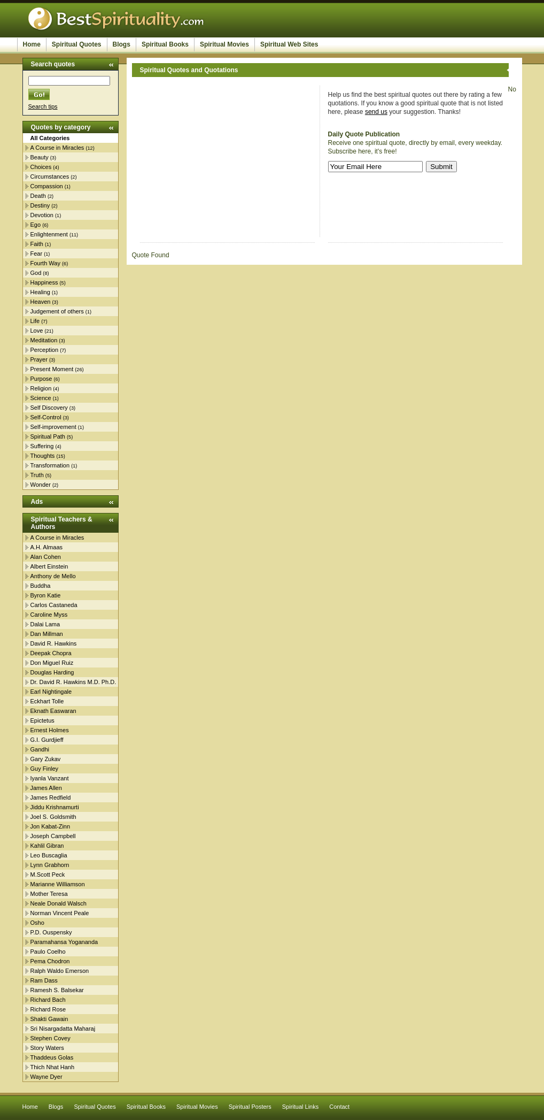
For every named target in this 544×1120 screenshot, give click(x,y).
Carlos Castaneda (53, 605)
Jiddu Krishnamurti (54, 807)
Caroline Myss (49, 614)
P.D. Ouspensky (51, 932)
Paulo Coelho (48, 951)
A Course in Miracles (57, 147)
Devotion (41, 215)
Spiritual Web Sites (289, 44)
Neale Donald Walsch (58, 903)
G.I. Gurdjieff (47, 740)
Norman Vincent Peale (59, 913)
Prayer (39, 359)
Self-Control (45, 417)
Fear (36, 253)
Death (38, 196)
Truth (37, 475)
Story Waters (47, 1048)
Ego (35, 224)
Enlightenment (49, 234)
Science (40, 398)
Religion (41, 388)
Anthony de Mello (53, 576)
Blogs (121, 44)
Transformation (50, 465)
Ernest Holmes (49, 730)
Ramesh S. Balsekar (57, 990)
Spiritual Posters (250, 1106)
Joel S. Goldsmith (53, 817)
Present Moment (52, 369)
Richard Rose (48, 1009)
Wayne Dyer (46, 1076)
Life (35, 321)
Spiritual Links (300, 1106)
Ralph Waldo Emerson (59, 971)
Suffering (42, 446)
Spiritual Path (47, 436)
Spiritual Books (165, 44)
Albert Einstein (49, 566)
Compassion (46, 186)
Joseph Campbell (53, 836)
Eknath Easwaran (53, 711)
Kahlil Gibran (47, 845)
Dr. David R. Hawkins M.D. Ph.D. (73, 682)
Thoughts (42, 455)
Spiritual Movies (224, 44)
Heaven (40, 301)
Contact (339, 1106)
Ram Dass (44, 980)
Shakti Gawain (49, 1019)
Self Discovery (49, 407)
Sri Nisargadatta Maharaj (63, 1028)
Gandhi (39, 749)
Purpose (41, 378)
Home (32, 44)
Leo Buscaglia (48, 855)
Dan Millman (46, 634)
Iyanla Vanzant (49, 778)
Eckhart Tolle (47, 701)
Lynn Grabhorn (49, 865)
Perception (44, 350)
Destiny (40, 205)
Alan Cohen (45, 557)
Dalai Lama (45, 624)
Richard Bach (48, 999)
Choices (41, 167)
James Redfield (50, 797)
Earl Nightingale (51, 691)
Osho (37, 922)
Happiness (44, 282)
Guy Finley (44, 768)
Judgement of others (57, 311)
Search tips (43, 106)
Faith (36, 244)
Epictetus (42, 720)
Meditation (44, 340)
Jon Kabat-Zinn (50, 826)
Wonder (40, 484)
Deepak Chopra (51, 653)
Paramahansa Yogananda (64, 942)
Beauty (39, 157)
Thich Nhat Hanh (52, 1067)
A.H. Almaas (46, 547)
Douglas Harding (52, 672)
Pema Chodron (50, 961)
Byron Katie (45, 595)
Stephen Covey (50, 1038)
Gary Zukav (45, 759)
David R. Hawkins (53, 643)
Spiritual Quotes (77, 44)
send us (376, 112)
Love (36, 330)
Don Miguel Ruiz (52, 662)
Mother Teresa (49, 894)
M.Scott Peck (47, 874)
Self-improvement (53, 427)
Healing (40, 292)
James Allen (46, 788)
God (36, 273)
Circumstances (49, 176)
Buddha (40, 585)
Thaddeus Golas (52, 1057)
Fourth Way (45, 263)
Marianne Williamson (57, 884)
